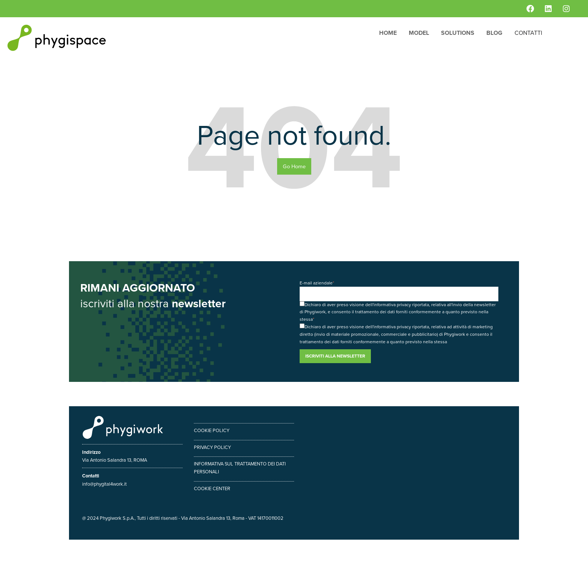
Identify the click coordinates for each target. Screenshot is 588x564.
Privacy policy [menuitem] (212, 447)
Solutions (457, 32)
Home (388, 32)
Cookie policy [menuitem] (212, 430)
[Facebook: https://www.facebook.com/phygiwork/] (530, 8)
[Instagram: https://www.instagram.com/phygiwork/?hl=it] (566, 8)
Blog (494, 32)
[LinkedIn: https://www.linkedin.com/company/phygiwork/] (548, 8)
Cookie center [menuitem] (212, 488)
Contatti (528, 32)
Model (419, 32)
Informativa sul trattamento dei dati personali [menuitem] (240, 467)
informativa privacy (392, 304)
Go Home (294, 166)
